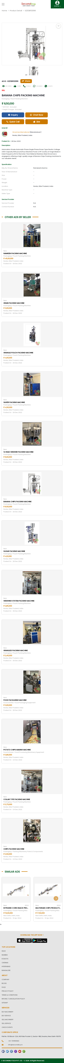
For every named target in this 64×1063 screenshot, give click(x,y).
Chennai (5, 963)
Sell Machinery (7, 1019)
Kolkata (5, 959)
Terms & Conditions (9, 995)
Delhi (4, 951)
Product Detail (16, 10)
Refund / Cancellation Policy (13, 999)
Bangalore (6, 970)
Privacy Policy (7, 991)
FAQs (4, 987)
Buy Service (6, 1016)
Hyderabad (6, 966)
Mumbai (5, 955)
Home (4, 10)
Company (5, 979)
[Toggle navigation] (3, 4)
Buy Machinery (7, 1012)
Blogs (4, 983)
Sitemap (5, 1003)
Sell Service (6, 1023)
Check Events (7, 1027)
